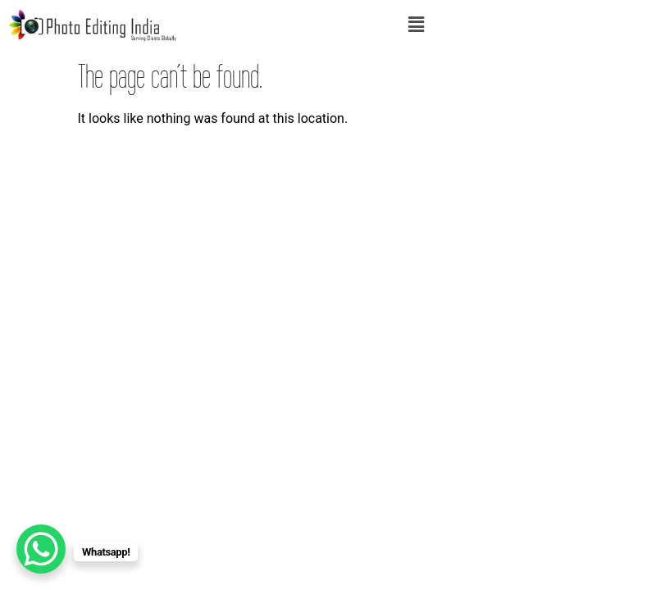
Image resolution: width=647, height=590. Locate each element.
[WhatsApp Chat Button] (41, 549)
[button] (416, 24)
